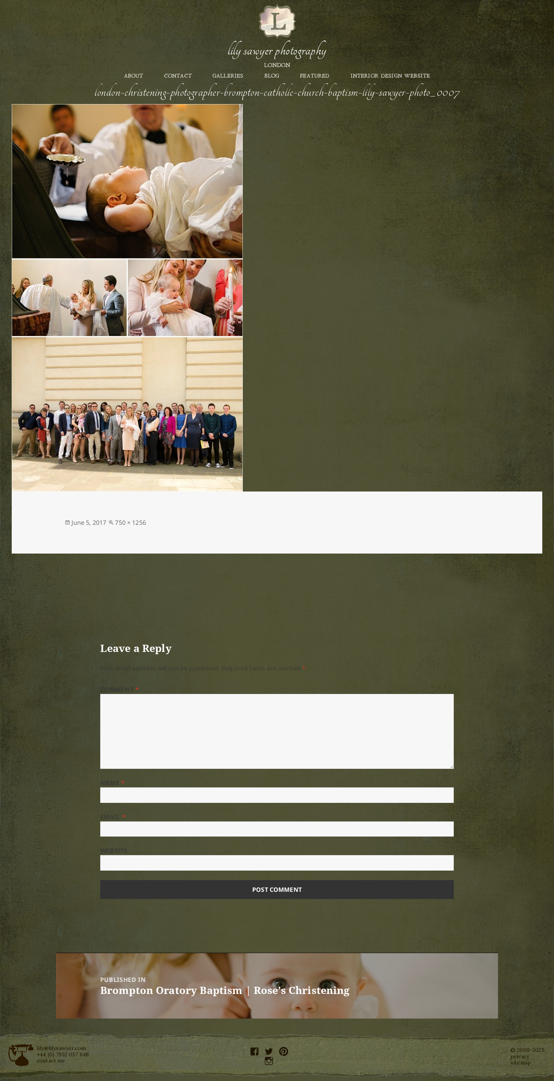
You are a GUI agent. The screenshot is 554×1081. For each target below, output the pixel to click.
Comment (119, 689)
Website (113, 850)
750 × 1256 (130, 522)
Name (112, 783)
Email (113, 817)
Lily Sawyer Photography (277, 50)
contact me (51, 1060)
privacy (520, 1056)
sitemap (521, 1062)
